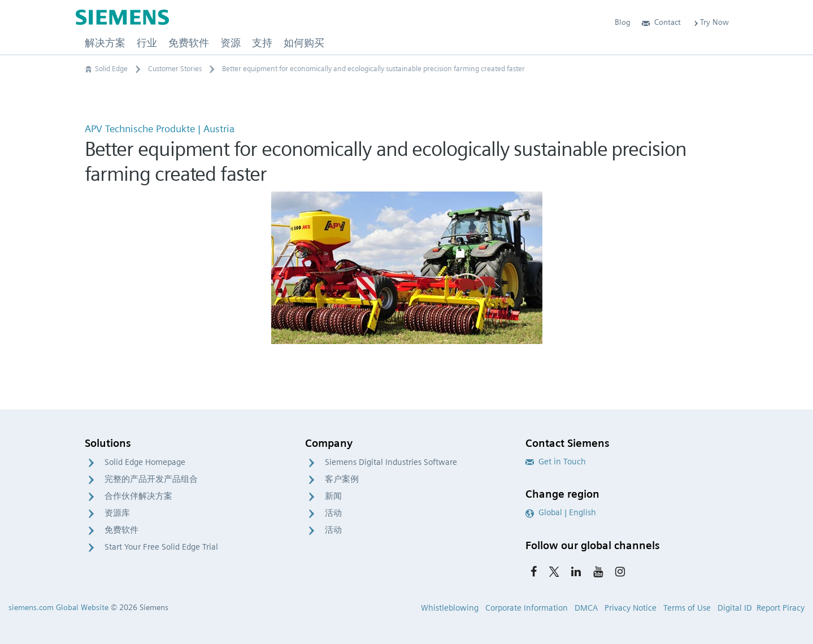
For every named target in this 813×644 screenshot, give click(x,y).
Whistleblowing (450, 608)
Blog (623, 22)
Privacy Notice (631, 608)
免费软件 (121, 530)
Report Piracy (781, 608)
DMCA (586, 608)
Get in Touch (555, 461)
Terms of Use (687, 608)
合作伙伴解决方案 (138, 496)
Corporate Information (526, 608)
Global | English (560, 512)
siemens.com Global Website (58, 607)
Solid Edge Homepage (145, 462)
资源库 (117, 513)
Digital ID (735, 608)
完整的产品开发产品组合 (151, 479)
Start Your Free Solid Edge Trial (161, 547)
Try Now (710, 22)
